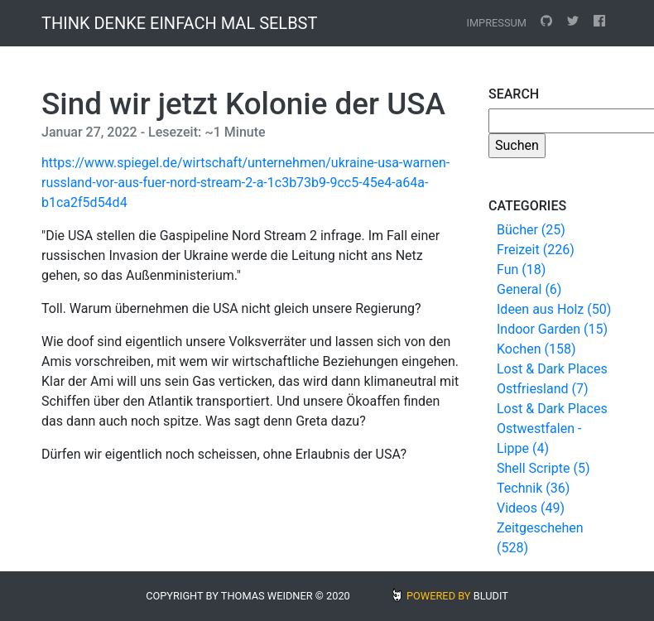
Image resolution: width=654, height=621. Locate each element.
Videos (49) (531, 508)
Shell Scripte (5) (543, 468)
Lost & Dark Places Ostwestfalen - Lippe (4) (552, 428)
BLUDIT (491, 596)
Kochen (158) (536, 349)
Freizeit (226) (536, 250)
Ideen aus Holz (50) (554, 309)
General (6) (529, 289)
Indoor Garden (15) (552, 329)
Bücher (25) (531, 230)
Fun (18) (521, 269)
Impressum (496, 23)
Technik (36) (533, 488)
